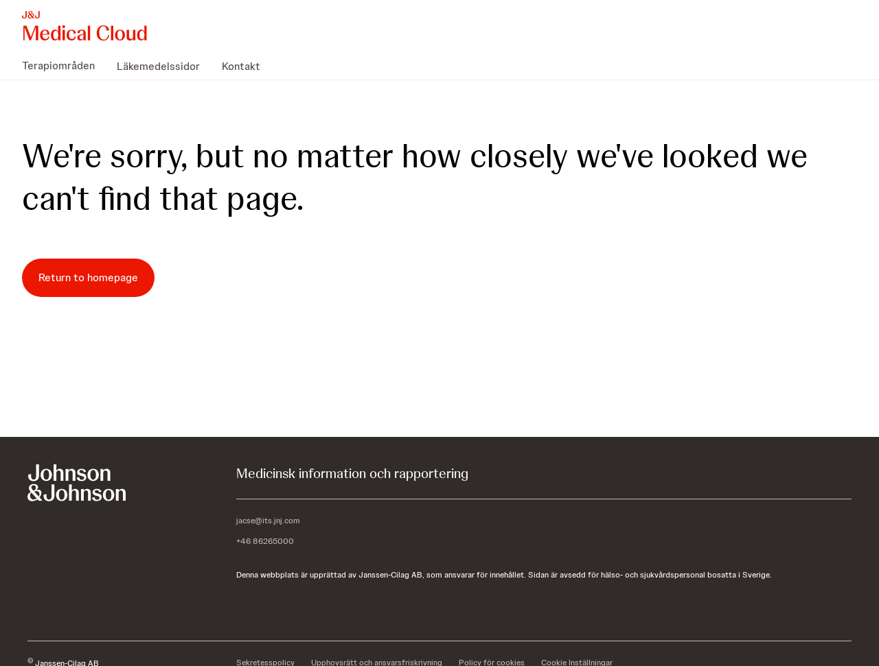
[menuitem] (64, 66)
